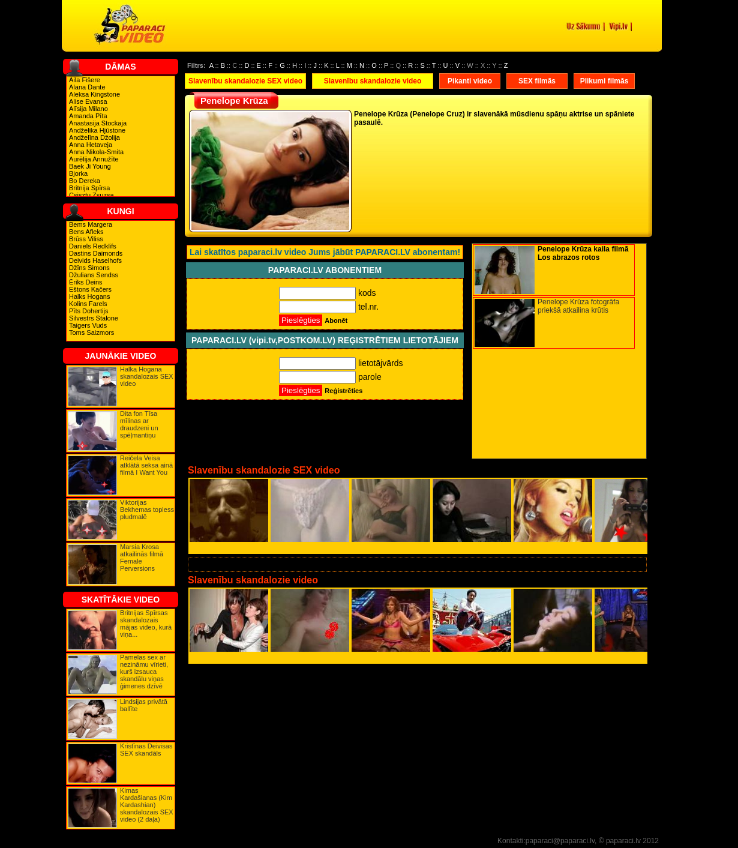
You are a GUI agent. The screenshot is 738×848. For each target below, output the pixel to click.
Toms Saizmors (91, 332)
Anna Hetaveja (90, 144)
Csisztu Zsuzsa (91, 195)
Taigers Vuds (88, 325)
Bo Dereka (84, 180)
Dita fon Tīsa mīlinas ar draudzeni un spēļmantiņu (139, 424)
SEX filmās (537, 81)
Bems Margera (90, 224)
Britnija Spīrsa (89, 187)
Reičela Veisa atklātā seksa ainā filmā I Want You (146, 465)
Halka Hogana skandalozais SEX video (146, 376)
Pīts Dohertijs (88, 310)
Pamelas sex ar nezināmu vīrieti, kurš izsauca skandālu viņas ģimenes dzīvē (144, 672)
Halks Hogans (89, 296)
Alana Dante (87, 87)
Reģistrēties (343, 390)
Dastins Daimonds (95, 253)
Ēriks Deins (86, 282)
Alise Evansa (88, 101)
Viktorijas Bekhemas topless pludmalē (147, 509)
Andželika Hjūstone (97, 130)
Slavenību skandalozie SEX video (245, 81)
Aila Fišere (84, 79)
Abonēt (336, 320)
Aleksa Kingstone (94, 94)
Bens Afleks (86, 231)
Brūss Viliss (86, 238)
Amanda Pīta (88, 115)
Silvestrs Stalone (93, 318)
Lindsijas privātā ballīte (143, 705)
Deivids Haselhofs (95, 260)
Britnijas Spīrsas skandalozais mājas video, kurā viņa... (146, 623)
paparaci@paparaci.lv (560, 841)
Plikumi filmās (604, 81)
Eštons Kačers (90, 289)
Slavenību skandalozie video (373, 81)
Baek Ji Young (90, 166)
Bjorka (78, 173)
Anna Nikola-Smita (96, 151)
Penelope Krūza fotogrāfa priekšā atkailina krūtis (578, 306)
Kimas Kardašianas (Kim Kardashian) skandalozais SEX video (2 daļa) (146, 805)
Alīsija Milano (88, 108)
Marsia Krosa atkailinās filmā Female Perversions (141, 557)
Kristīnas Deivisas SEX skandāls (146, 749)
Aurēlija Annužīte (94, 159)
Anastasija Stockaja (98, 123)
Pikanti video (470, 81)
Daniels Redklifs (92, 246)
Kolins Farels (88, 303)
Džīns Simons (89, 267)
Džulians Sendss (93, 274)
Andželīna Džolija (94, 137)
